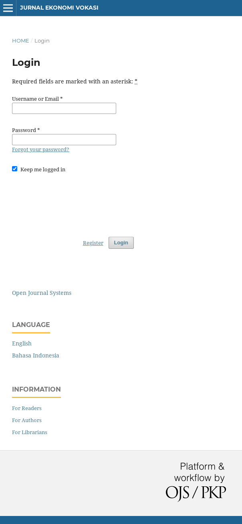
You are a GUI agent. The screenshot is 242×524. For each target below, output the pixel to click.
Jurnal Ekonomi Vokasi (59, 7)
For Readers (27, 408)
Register (93, 242)
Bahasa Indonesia (35, 355)
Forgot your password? (40, 149)
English (22, 343)
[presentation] (73, 201)
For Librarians (29, 432)
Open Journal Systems (41, 293)
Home (20, 40)
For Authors (27, 420)
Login (121, 243)
